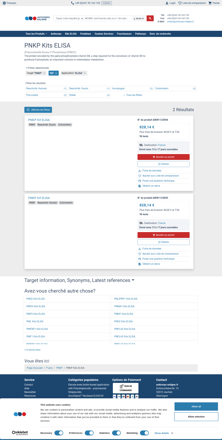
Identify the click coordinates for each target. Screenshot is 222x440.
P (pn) (49, 367)
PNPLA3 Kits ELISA (124, 336)
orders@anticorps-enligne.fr (180, 21)
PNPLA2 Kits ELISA (124, 328)
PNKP (59, 367)
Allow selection (196, 417)
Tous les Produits (35, 33)
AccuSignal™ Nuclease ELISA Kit (85, 395)
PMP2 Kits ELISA (35, 313)
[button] (32, 349)
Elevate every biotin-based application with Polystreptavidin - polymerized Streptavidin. (88, 388)
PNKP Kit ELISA (39, 120)
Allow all (196, 407)
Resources (30, 395)
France (161, 145)
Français (9, 3)
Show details (162, 434)
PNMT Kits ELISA (123, 313)
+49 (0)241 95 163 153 (85, 3)
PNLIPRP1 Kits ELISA (125, 298)
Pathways (140, 33)
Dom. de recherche (160, 33)
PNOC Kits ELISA (123, 321)
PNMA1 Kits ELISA (124, 306)
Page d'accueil (35, 367)
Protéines (85, 33)
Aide (26, 388)
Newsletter (30, 392)
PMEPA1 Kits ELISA (37, 344)
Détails (163, 164)
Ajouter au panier (163, 156)
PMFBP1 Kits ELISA (37, 328)
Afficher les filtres (38, 110)
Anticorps (56, 33)
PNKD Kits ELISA (35, 298)
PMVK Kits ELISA (35, 306)
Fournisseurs (124, 33)
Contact (106, 3)
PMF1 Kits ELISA (35, 336)
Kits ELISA (71, 33)
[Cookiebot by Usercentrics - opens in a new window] (19, 434)
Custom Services (104, 33)
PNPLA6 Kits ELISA (124, 344)
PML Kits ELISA (34, 321)
